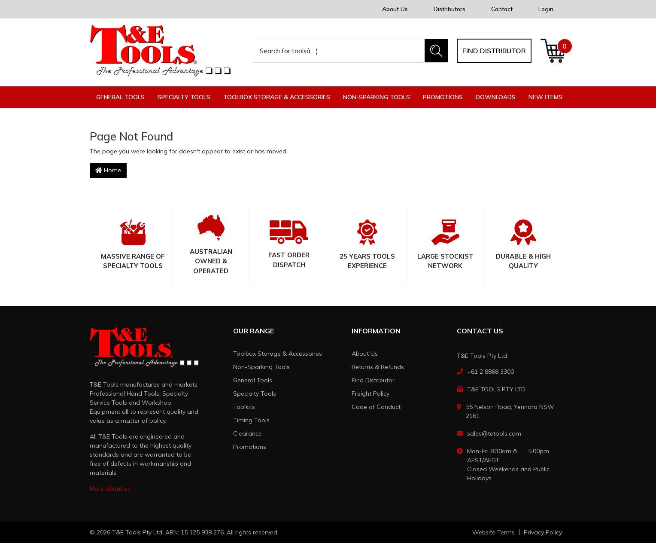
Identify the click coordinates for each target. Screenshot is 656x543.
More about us (110, 488)
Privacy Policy (543, 532)
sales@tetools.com (494, 433)
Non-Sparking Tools (261, 367)
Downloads (496, 97)
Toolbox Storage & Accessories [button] (276, 97)
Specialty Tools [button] (184, 97)
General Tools (252, 380)
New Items (545, 97)
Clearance (247, 433)
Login (545, 9)
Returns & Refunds (378, 367)
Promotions (443, 97)
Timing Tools (251, 420)
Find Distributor (373, 380)
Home (108, 170)
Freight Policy (370, 393)
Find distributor (494, 50)
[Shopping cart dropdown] (553, 50)
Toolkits (244, 407)
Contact (502, 9)
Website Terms (493, 532)
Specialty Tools (254, 393)
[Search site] (436, 50)
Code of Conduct (376, 407)
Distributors (449, 9)
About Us (395, 9)
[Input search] (339, 50)
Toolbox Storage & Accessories (277, 353)
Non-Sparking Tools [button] (376, 97)
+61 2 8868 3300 (490, 371)
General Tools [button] (120, 97)
